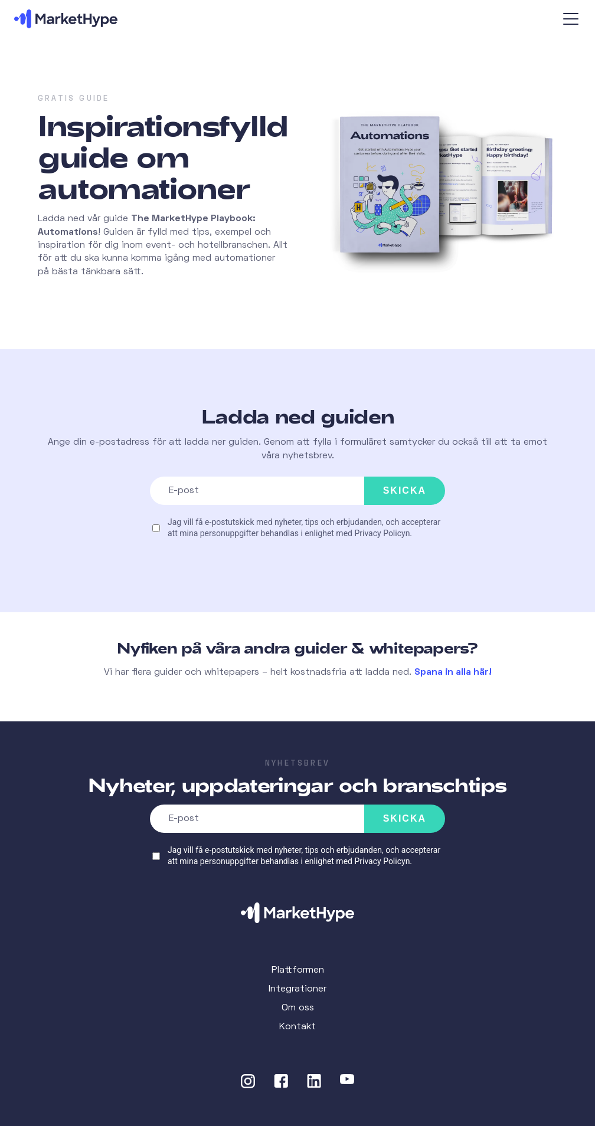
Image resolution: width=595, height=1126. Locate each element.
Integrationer (297, 989)
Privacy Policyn (382, 533)
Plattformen (298, 970)
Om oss (298, 1008)
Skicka (404, 490)
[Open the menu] (572, 19)
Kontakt (297, 1027)
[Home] (297, 912)
